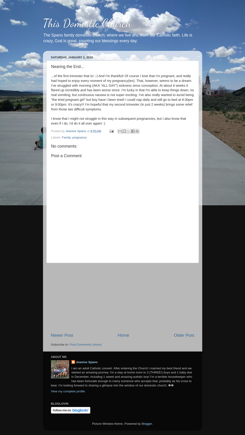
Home (123, 335)
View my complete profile (68, 391)
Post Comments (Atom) (85, 344)
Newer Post (62, 335)
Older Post (184, 335)
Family (66, 137)
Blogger (147, 423)
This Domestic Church (87, 23)
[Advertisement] (122, 297)
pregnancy (79, 137)
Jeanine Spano (87, 362)
